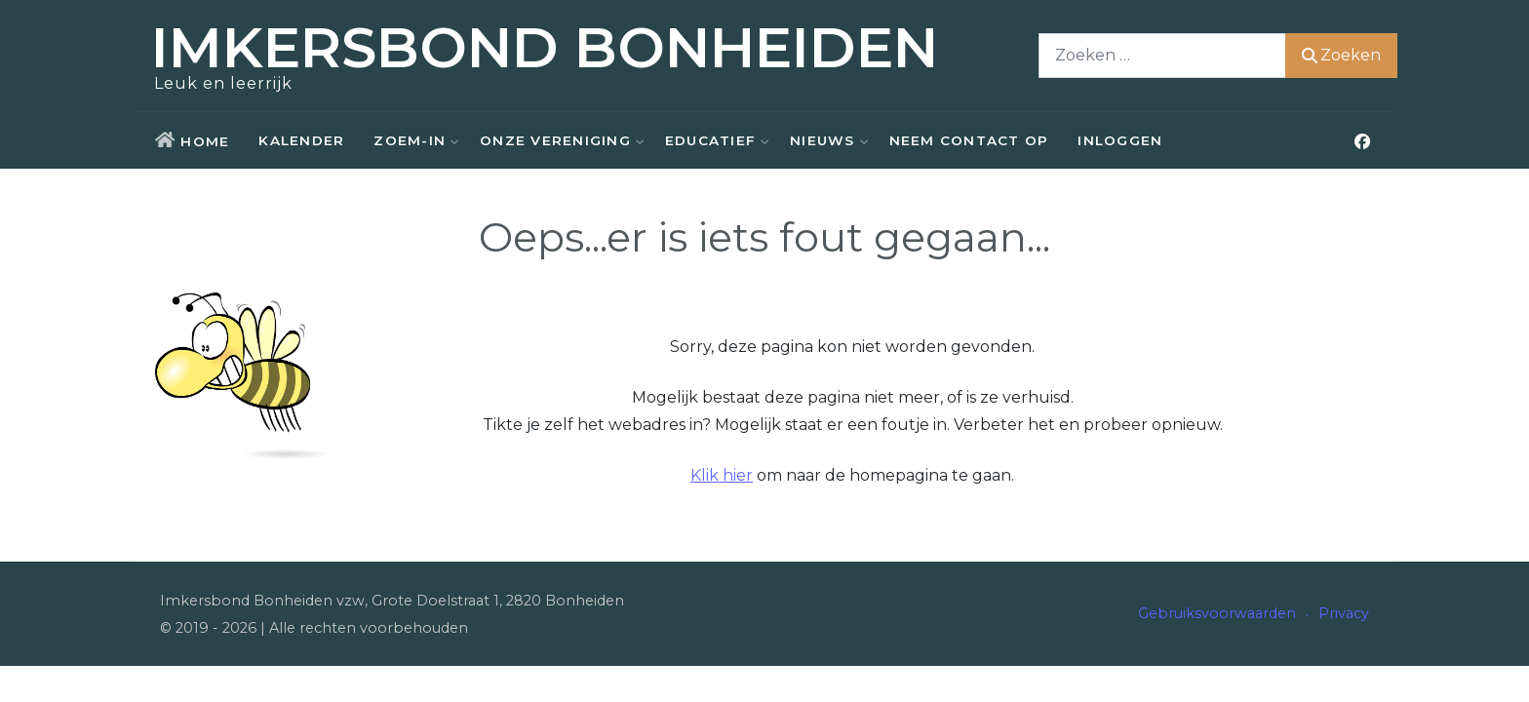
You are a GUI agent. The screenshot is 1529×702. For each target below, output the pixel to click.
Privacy (1343, 613)
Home (204, 141)
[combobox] (1158, 55)
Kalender (301, 140)
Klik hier (721, 475)
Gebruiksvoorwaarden (1217, 613)
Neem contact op (969, 140)
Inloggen (1120, 140)
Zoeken (1337, 55)
